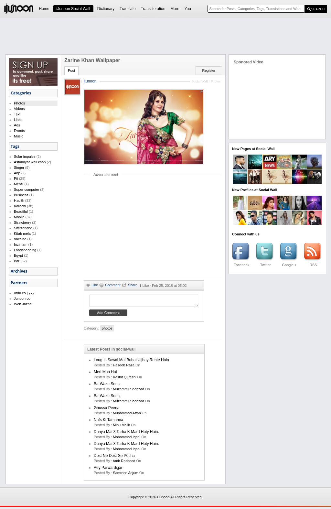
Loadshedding (25, 250)
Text (17, 114)
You (188, 8)
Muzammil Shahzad (128, 391)
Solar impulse (25, 156)
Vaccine (20, 239)
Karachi (20, 206)
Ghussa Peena (106, 409)
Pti (16, 178)
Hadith (19, 200)
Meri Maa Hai (105, 374)
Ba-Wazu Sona (107, 386)
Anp (17, 173)
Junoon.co (22, 298)
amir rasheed (124, 463)
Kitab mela (22, 233)
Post (71, 70)
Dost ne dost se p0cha (114, 457)
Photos (19, 103)
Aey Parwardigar (108, 469)
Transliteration (153, 8)
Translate (128, 8)
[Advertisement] (165, 35)
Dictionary (105, 8)
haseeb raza (123, 367)
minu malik (121, 427)
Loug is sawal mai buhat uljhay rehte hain (131, 362)
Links (18, 120)
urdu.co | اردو (24, 293)
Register (209, 70)
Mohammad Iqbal (126, 439)
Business (21, 195)
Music (18, 136)
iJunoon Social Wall (73, 8)
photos (107, 330)
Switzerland (23, 228)
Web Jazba (23, 304)
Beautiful (21, 211)
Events (19, 131)
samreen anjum (125, 475)
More (174, 8)
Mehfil (18, 184)
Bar (16, 261)
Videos (19, 109)
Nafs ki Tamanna (108, 421)
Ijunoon (90, 81)
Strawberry (22, 222)
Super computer (26, 189)
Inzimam (20, 244)
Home (44, 8)
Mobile (19, 217)
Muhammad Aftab (127, 415)
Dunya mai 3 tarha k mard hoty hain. (126, 433)
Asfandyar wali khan (30, 162)
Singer (19, 167)
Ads (17, 125)
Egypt (18, 255)
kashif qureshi (124, 379)
